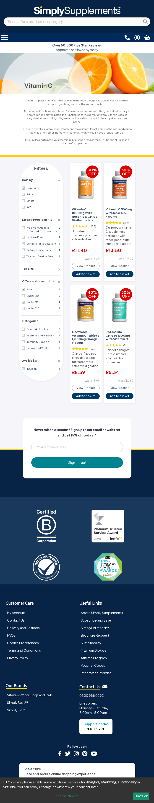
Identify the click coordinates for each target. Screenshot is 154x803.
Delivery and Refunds (23, 615)
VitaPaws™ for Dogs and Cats (30, 683)
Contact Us (15, 608)
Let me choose (67, 796)
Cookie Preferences (23, 630)
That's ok (141, 796)
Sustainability (91, 630)
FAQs (11, 623)
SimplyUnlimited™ (95, 615)
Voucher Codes (93, 653)
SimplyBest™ (17, 690)
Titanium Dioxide (94, 638)
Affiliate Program (94, 645)
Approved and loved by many (77, 47)
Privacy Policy (17, 645)
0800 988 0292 (91, 682)
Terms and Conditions (24, 638)
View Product (85, 261)
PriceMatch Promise (96, 660)
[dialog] (77, 790)
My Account (16, 600)
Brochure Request (95, 623)
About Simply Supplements (102, 600)
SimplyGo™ (16, 698)
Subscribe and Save (96, 608)
